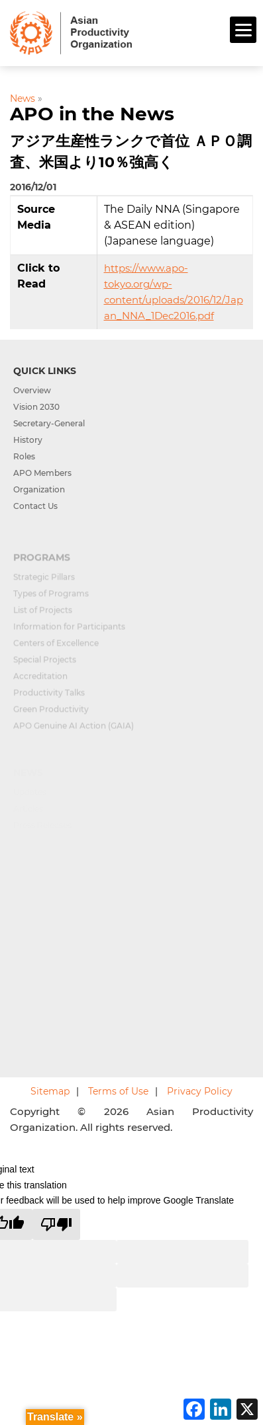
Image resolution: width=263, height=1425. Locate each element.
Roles (24, 456)
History (27, 440)
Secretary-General (49, 423)
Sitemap (50, 1091)
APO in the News (92, 113)
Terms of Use (118, 1091)
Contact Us (35, 506)
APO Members (42, 473)
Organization (39, 489)
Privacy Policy (200, 1091)
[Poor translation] (56, 1224)
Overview (32, 390)
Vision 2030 (36, 407)
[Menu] (243, 30)
